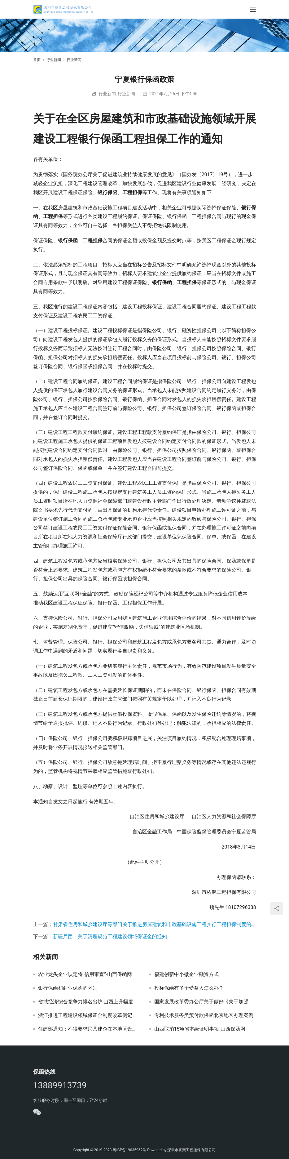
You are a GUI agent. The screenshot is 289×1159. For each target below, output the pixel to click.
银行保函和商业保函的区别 (68, 988)
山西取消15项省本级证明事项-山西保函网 (199, 1029)
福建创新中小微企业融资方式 (186, 974)
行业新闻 (107, 93)
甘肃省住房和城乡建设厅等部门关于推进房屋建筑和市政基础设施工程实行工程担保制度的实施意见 (162, 924)
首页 (37, 60)
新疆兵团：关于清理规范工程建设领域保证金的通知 (110, 936)
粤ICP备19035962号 (130, 1150)
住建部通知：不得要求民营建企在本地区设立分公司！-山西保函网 (89, 1029)
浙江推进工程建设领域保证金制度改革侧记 (85, 1015)
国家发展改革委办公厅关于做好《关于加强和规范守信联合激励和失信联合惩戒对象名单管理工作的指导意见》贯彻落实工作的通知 (205, 1002)
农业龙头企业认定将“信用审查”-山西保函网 (85, 974)
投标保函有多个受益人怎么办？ (189, 988)
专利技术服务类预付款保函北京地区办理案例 (203, 1015)
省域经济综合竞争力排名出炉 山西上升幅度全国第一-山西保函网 (89, 1002)
